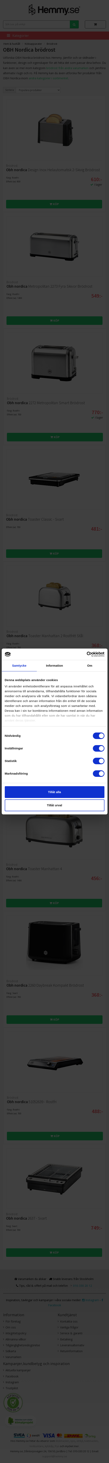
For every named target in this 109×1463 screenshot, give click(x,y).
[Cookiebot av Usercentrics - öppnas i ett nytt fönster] (86, 654)
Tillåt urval (54, 805)
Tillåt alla (54, 792)
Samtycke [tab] (19, 665)
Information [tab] (54, 665)
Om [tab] (89, 665)
